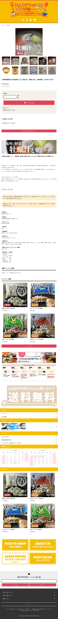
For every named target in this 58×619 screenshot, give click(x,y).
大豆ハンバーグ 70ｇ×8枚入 (8, 339)
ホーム (3, 25)
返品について (6, 107)
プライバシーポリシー (47, 609)
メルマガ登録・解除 (23, 610)
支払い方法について (13, 609)
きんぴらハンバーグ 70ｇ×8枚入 (36, 339)
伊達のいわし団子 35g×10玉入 (8, 308)
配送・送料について (21, 609)
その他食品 (8, 25)
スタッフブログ (30, 610)
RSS (35, 610)
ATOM (38, 610)
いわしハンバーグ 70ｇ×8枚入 (36, 308)
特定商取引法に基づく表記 (9, 110)
